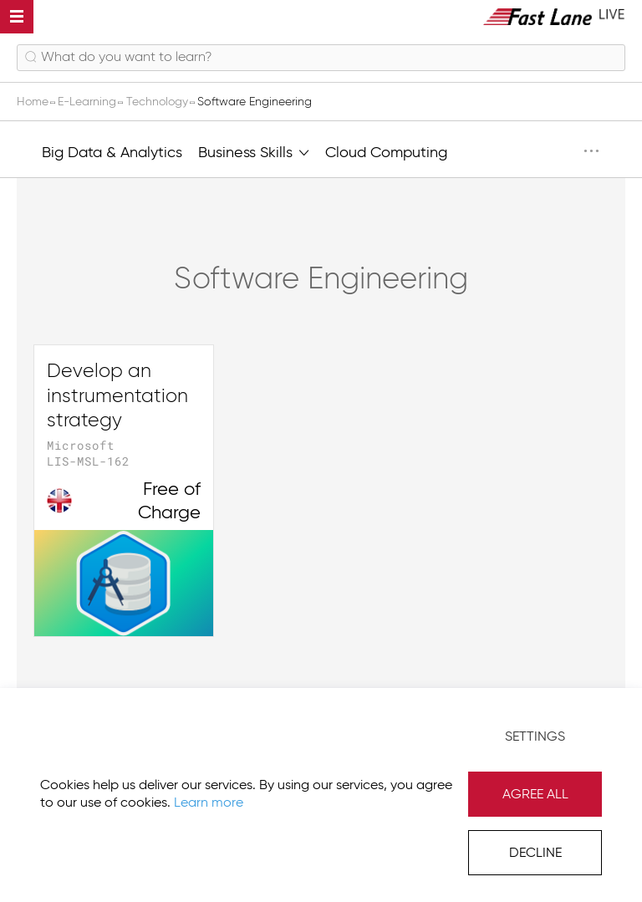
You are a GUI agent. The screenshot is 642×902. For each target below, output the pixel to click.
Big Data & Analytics (112, 153)
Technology (158, 102)
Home (34, 102)
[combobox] (321, 57)
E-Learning (89, 102)
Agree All (535, 795)
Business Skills (253, 151)
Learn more (208, 803)
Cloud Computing (386, 153)
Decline (535, 853)
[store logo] (554, 16)
